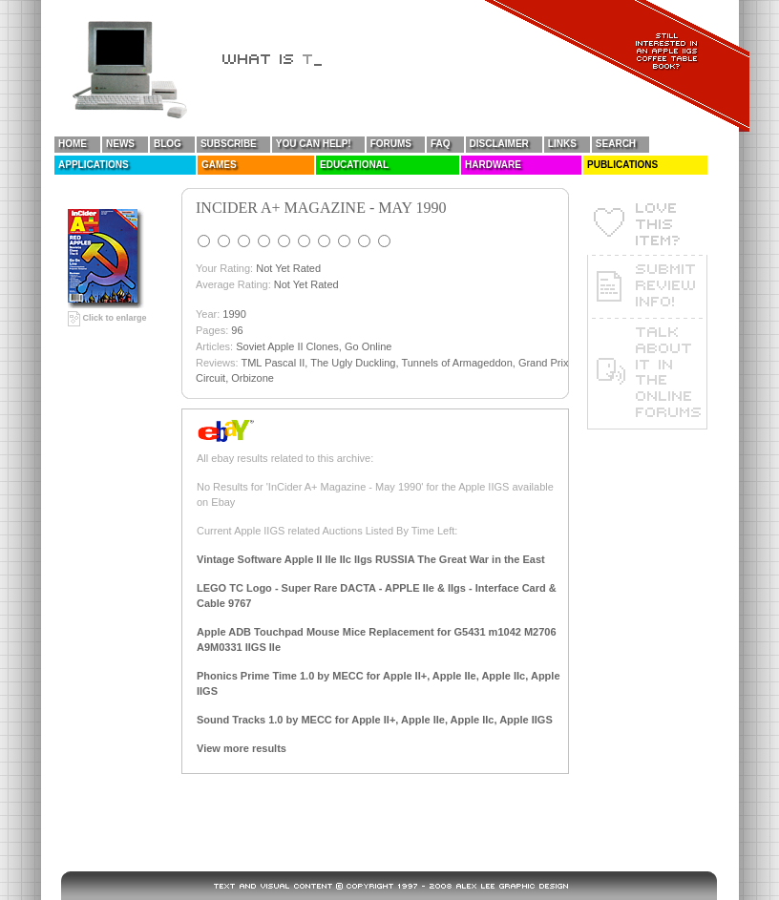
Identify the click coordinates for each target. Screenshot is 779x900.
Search (616, 143)
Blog (167, 143)
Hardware (493, 164)
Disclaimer (499, 143)
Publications (622, 164)
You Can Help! (313, 143)
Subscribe (228, 143)
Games (219, 164)
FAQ (441, 143)
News (120, 143)
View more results (241, 748)
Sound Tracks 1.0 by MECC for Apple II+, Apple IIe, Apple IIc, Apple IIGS (375, 719)
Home (72, 143)
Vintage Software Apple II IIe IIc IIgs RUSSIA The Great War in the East (371, 559)
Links (562, 143)
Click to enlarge (107, 318)
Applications (93, 164)
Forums (390, 143)
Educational (354, 164)
